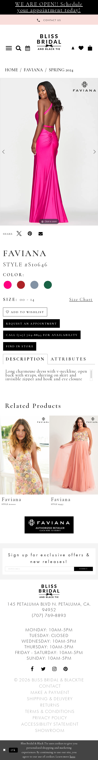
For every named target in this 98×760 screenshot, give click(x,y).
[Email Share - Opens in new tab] (41, 233)
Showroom (50, 730)
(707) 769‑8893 (49, 615)
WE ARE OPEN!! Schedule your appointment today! (49, 7)
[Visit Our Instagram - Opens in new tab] (54, 669)
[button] (18, 48)
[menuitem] (73, 47)
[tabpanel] (49, 151)
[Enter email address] (49, 569)
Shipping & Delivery (50, 699)
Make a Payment (49, 692)
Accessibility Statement (50, 724)
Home (11, 70)
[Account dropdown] (73, 47)
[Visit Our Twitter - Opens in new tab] (43, 669)
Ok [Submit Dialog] (13, 750)
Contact (50, 686)
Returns (49, 705)
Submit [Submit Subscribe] (83, 569)
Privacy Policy (50, 718)
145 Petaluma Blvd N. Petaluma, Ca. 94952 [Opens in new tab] (49, 607)
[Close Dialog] (4, 750)
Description (25, 359)
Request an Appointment (31, 323)
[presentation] (24, 455)
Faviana (33, 70)
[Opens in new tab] (49, 524)
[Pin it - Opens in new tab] (30, 233)
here (72, 756)
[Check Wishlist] (81, 48)
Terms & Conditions (50, 711)
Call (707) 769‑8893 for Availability (42, 335)
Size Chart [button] (81, 299)
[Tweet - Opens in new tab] (19, 233)
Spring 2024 (61, 70)
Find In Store (19, 346)
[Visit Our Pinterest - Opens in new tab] (66, 669)
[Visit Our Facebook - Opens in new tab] (32, 669)
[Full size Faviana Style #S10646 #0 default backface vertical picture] (49, 151)
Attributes (69, 359)
